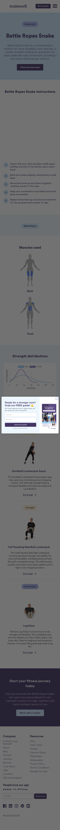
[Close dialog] (56, 398)
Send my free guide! (20, 424)
